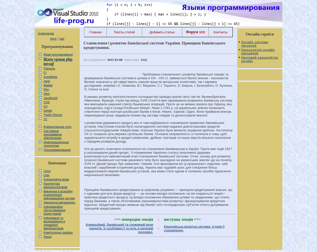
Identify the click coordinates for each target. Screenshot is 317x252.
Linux (47, 171)
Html (47, 94)
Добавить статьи (162, 32)
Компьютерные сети (57, 127)
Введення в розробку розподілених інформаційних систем (59, 195)
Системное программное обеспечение (53, 134)
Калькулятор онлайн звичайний (258, 51)
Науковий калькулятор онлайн (259, 59)
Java (47, 81)
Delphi (48, 110)
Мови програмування (58, 54)
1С (45, 119)
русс (53, 38)
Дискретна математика (59, 202)
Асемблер (50, 77)
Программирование (57, 150)
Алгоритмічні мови (56, 179)
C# (45, 106)
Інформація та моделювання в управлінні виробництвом (54, 223)
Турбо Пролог (53, 115)
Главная (95, 32)
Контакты (221, 32)
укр (61, 38)
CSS (47, 102)
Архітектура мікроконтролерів (55, 185)
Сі (45, 72)
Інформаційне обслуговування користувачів (54, 210)
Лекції (48, 237)
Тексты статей (124, 32)
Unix (47, 175)
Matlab (48, 85)
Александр (46, 33)
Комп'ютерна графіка (58, 232)
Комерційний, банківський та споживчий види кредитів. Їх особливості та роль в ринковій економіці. (119, 228)
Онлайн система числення (254, 43)
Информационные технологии (56, 144)
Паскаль (49, 68)
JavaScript (50, 98)
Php (46, 89)
